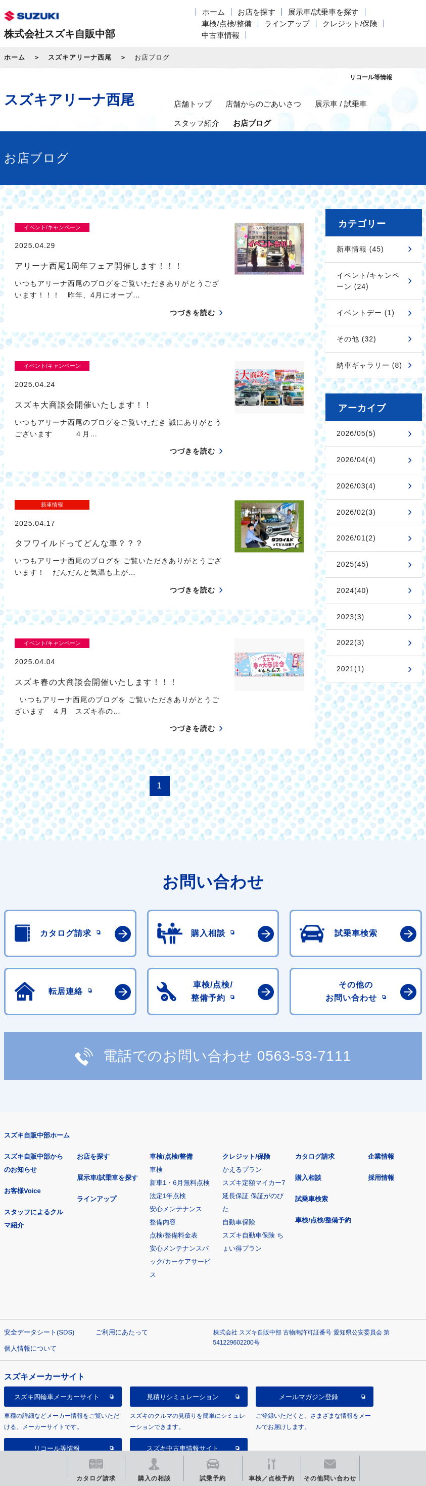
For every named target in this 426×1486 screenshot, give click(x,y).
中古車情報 (221, 35)
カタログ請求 (315, 1086)
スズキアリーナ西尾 (80, 57)
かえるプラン (242, 1099)
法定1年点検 (168, 1125)
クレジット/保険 (349, 23)
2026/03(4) (356, 486)
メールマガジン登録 (308, 1326)
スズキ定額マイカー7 (253, 1112)
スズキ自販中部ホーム (37, 1065)
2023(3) (350, 617)
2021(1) (350, 669)
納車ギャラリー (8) (369, 365)
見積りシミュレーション (183, 1326)
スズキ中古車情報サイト (183, 1377)
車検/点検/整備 (226, 23)
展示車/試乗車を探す (323, 12)
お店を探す (256, 12)
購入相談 (308, 1107)
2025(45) (353, 564)
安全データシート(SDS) (39, 1262)
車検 (156, 1099)
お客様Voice (22, 1120)
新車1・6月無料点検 (179, 1112)
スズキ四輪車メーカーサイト (57, 1326)
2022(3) (350, 642)
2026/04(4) (356, 460)
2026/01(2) (356, 538)
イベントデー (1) (366, 313)
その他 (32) (356, 339)
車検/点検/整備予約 (323, 1150)
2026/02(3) (356, 512)
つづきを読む (192, 295)
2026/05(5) (356, 433)
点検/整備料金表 (174, 1165)
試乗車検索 (311, 1128)
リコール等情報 (57, 1377)
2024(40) (353, 590)
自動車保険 (238, 1152)
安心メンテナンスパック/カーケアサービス (180, 1191)
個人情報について (30, 1278)
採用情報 (381, 1107)
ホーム (213, 12)
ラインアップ (287, 23)
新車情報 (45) (360, 249)
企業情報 (381, 1086)
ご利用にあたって (122, 1262)
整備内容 (163, 1152)
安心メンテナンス (176, 1139)
